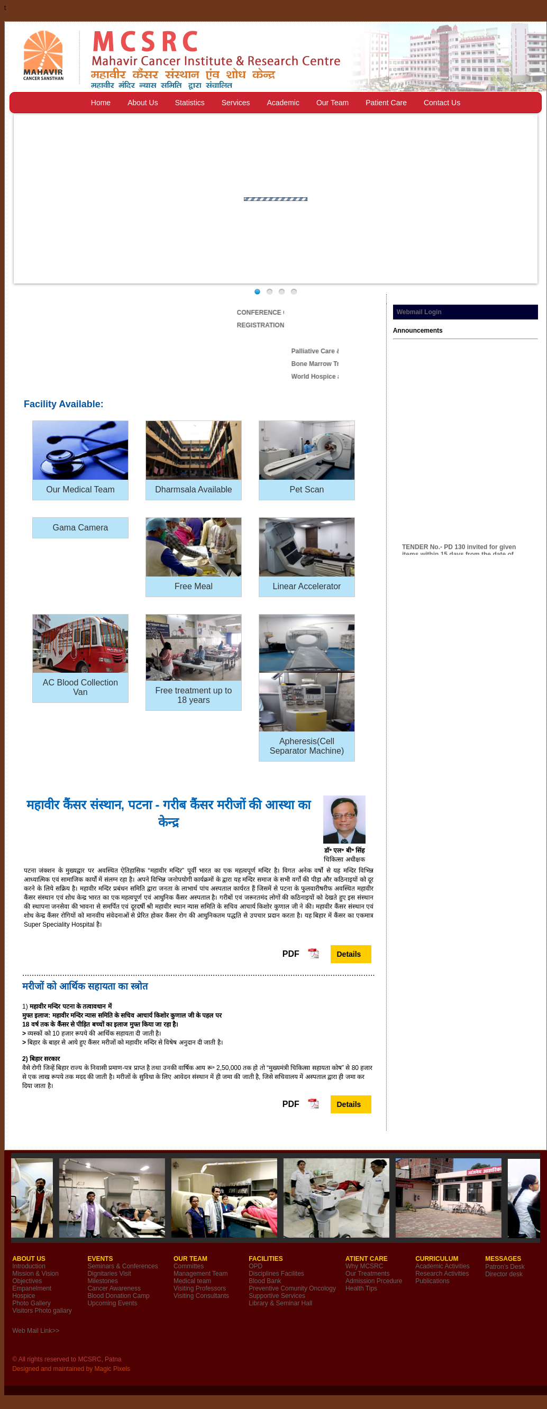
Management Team (201, 1273)
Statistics (190, 102)
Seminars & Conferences (122, 1266)
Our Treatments (367, 1273)
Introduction (28, 1266)
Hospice (23, 1296)
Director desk (504, 1274)
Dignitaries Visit (109, 1273)
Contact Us (442, 102)
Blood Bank (265, 1281)
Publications (432, 1281)
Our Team (332, 102)
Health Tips (361, 1288)
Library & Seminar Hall (280, 1303)
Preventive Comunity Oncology (292, 1288)
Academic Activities (442, 1266)
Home (101, 102)
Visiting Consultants (201, 1296)
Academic (283, 102)
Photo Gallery (31, 1303)
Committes (189, 1266)
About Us (142, 102)
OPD (255, 1266)
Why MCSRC (364, 1266)
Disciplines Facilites (276, 1273)
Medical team (192, 1281)
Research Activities (442, 1273)
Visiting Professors (200, 1288)
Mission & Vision (35, 1273)
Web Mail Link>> (35, 1330)
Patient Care (386, 102)
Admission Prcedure (373, 1281)
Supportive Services (277, 1296)
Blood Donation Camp (118, 1296)
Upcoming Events (112, 1303)
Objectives (27, 1281)
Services (236, 102)
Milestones (102, 1281)
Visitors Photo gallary (42, 1310)
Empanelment (31, 1288)
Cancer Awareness (114, 1288)
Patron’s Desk (504, 1266)
